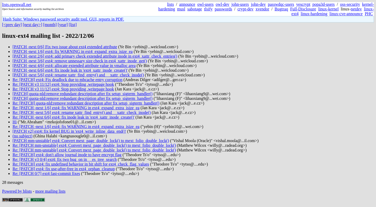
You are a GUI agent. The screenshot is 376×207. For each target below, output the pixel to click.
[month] (50, 24)
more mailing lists (50, 191)
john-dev (258, 4)
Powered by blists (17, 191)
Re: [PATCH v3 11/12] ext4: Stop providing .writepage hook (63, 84)
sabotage (194, 9)
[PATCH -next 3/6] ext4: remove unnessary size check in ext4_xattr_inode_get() (80, 61)
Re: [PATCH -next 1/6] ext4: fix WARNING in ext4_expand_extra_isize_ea (76, 108)
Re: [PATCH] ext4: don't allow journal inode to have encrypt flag (67, 155)
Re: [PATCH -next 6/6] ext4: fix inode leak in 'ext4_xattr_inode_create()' (73, 117)
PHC (369, 13)
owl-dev (222, 4)
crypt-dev (245, 9)
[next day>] (32, 24)
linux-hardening (314, 13)
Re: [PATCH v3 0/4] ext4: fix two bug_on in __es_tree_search (65, 159)
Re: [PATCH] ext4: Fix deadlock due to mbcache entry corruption (67, 79)
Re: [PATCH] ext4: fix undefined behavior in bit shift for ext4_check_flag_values (81, 164)
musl (181, 9)
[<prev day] (12, 24)
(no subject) (22, 136)
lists (170, 4)
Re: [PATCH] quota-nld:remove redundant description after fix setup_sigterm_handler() (86, 103)
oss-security (350, 4)
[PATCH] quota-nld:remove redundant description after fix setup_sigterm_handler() (82, 94)
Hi (15, 122)
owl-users (205, 4)
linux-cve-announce (346, 13)
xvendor (262, 9)
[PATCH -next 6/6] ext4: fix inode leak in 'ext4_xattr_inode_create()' (70, 70)
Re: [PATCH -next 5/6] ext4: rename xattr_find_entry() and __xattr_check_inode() (82, 112)
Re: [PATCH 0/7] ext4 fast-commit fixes (46, 173)
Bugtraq (281, 9)
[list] (73, 24)
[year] (63, 24)
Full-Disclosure (303, 9)
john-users (240, 4)
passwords (223, 9)
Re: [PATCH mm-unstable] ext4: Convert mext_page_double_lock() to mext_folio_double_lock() (94, 145)
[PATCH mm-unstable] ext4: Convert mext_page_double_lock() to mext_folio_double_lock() (91, 140)
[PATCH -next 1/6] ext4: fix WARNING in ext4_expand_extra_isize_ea (73, 51)
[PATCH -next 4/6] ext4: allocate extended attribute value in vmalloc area (74, 65)
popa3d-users (323, 4)
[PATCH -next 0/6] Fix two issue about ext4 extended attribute (65, 47)
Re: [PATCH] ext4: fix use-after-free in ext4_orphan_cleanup (64, 169)
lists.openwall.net (16, 4)
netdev (356, 9)
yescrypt (303, 4)
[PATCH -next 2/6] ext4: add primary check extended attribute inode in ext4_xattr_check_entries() (95, 56)
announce (187, 4)
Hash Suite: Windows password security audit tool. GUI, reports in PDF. (63, 19)
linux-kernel (328, 9)
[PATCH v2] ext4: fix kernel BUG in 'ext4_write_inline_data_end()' (69, 131)
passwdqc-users (281, 4)
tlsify (208, 9)
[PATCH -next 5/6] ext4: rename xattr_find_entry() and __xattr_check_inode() (78, 75)
